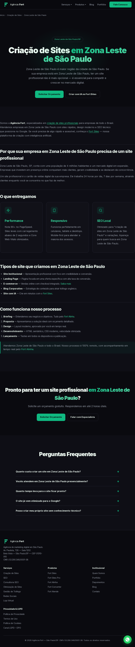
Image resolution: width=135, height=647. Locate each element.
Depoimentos (98, 583)
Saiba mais (66, 284)
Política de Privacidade (14, 615)
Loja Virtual (8, 601)
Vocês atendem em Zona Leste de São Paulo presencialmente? (52, 482)
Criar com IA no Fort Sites (83, 94)
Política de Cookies (12, 624)
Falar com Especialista (83, 417)
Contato (96, 592)
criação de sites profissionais (62, 123)
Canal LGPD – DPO (12, 629)
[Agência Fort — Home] (13, 4)
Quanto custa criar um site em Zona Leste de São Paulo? (48, 472)
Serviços (65, 4)
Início (2, 15)
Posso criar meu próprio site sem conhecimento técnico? (48, 511)
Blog (91, 4)
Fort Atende (53, 592)
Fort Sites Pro (54, 579)
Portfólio (101, 4)
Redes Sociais (10, 597)
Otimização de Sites (12, 588)
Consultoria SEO (11, 583)
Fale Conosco (120, 4)
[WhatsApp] (128, 639)
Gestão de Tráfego (12, 592)
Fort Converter (54, 588)
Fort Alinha (69, 317)
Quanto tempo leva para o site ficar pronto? (41, 492)
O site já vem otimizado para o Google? (38, 501)
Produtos (79, 4)
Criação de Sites (14, 15)
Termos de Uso (10, 619)
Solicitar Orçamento (48, 94)
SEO (5, 579)
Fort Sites (94, 131)
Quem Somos (98, 574)
